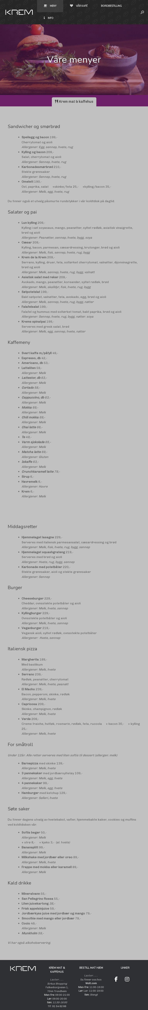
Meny (19, 6)
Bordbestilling (81, 6)
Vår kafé (48, 6)
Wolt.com (91, 971)
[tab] (74, 89)
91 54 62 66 (59, 994)
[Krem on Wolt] (116, 975)
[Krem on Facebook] (116, 967)
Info (110, 6)
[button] (142, 6)
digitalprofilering (106, 1002)
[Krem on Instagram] (127, 967)
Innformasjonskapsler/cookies (65, 1002)
